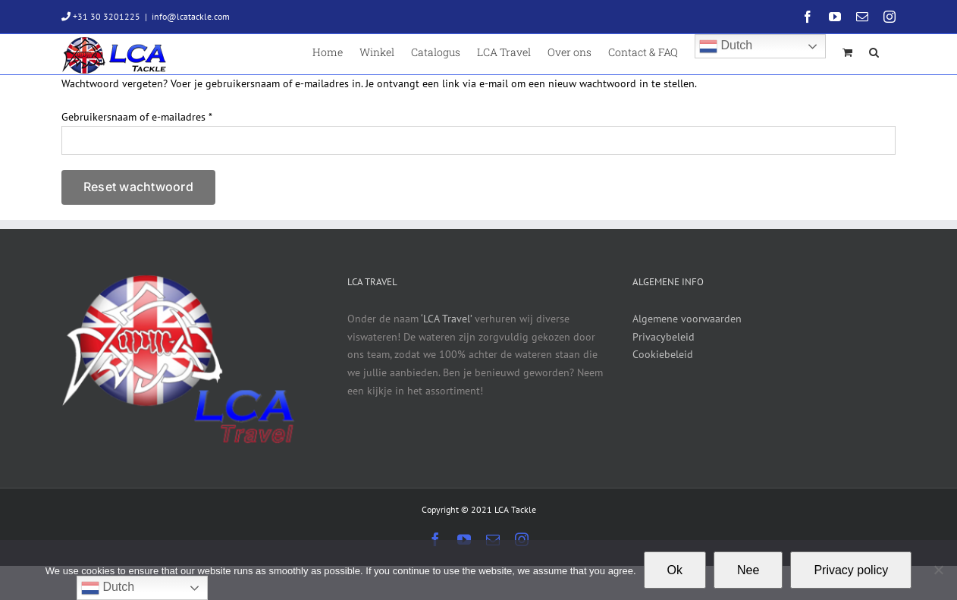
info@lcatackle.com (191, 16)
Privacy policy (851, 570)
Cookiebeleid (662, 354)
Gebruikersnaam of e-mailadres (136, 117)
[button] (874, 51)
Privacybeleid (663, 337)
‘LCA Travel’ (446, 318)
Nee (748, 570)
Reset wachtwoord (138, 186)
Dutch (725, 46)
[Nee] (938, 569)
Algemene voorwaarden (687, 318)
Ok (674, 570)
